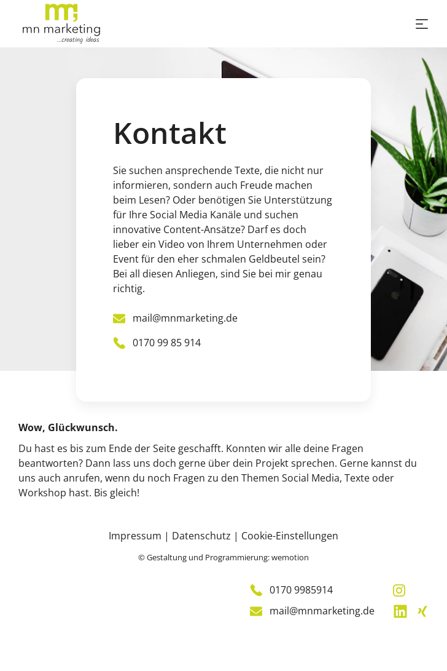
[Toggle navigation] (422, 24)
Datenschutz (201, 535)
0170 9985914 (291, 590)
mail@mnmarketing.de (175, 318)
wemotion (290, 557)
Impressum (135, 535)
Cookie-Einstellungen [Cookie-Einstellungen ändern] (289, 535)
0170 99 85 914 (157, 342)
